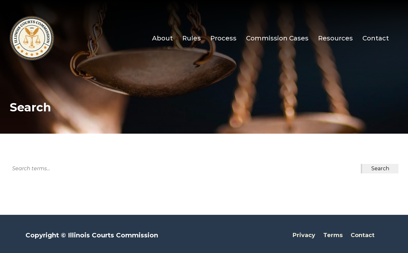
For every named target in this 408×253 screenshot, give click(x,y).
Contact (375, 38)
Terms (333, 235)
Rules (191, 38)
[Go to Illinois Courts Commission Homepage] (32, 38)
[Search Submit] (380, 168)
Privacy (304, 235)
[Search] (185, 168)
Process (223, 38)
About (162, 38)
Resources (335, 38)
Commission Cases (277, 38)
